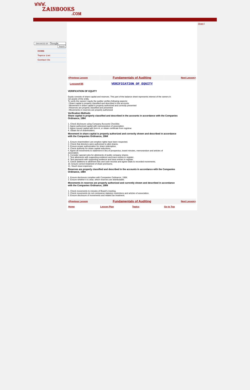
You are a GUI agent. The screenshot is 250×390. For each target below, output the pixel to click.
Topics (135, 206)
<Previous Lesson (78, 77)
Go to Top (169, 206)
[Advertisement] (51, 117)
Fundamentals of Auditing (132, 77)
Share (201, 24)
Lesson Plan (107, 206)
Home (71, 206)
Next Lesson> (188, 77)
